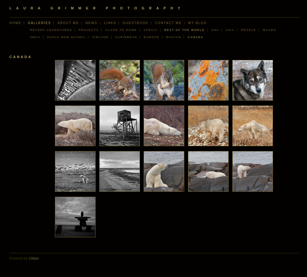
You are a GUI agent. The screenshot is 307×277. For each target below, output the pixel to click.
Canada (195, 37)
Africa (151, 30)
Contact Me (168, 23)
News (91, 23)
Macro (269, 30)
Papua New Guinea (66, 37)
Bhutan (173, 37)
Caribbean (126, 37)
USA (215, 30)
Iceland (100, 37)
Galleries (39, 23)
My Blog (197, 23)
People (248, 30)
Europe (151, 37)
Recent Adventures (51, 30)
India (35, 37)
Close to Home (121, 30)
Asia (230, 30)
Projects (89, 30)
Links (110, 23)
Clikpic (34, 258)
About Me (68, 23)
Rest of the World (184, 30)
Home (15, 23)
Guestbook (135, 23)
